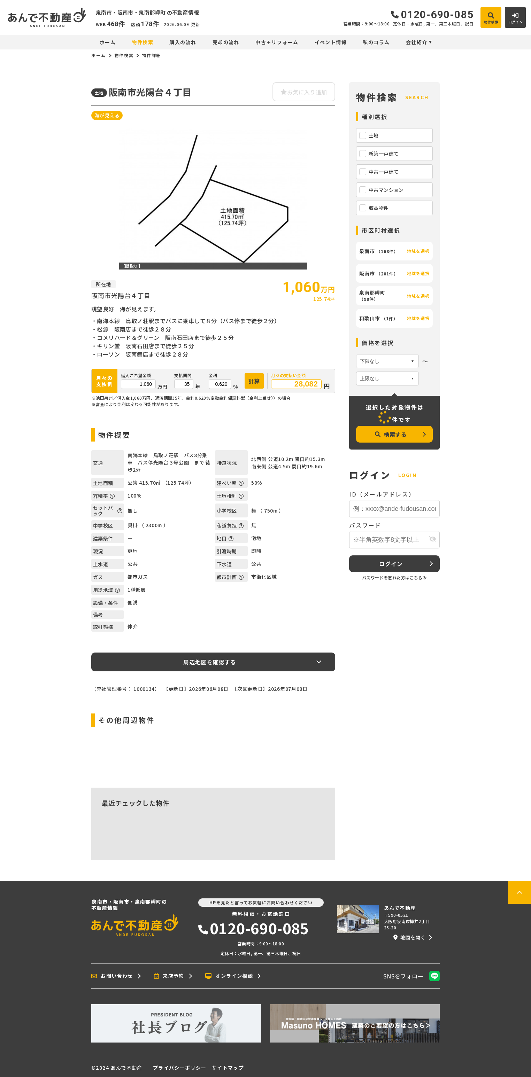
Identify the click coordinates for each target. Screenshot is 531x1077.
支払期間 (183, 375)
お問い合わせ (112, 976)
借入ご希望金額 (136, 375)
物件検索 (142, 42)
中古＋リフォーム (276, 42)
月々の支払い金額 (288, 375)
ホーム (108, 42)
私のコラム (376, 42)
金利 (213, 375)
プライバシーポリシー (180, 1067)
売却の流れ (226, 42)
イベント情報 (331, 42)
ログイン (390, 564)
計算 (254, 381)
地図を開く (409, 937)
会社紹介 (417, 42)
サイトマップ (228, 1067)
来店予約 (169, 976)
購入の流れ (182, 42)
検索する (391, 434)
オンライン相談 (229, 976)
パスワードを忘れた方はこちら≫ (394, 577)
